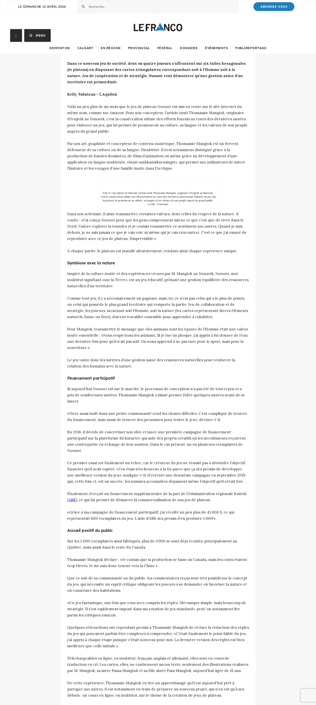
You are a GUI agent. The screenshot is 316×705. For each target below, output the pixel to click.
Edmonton (60, 48)
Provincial (139, 48)
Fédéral (165, 48)
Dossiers (188, 48)
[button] (37, 35)
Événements (216, 48)
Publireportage (250, 48)
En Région (111, 48)
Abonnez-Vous (273, 7)
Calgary (85, 48)
